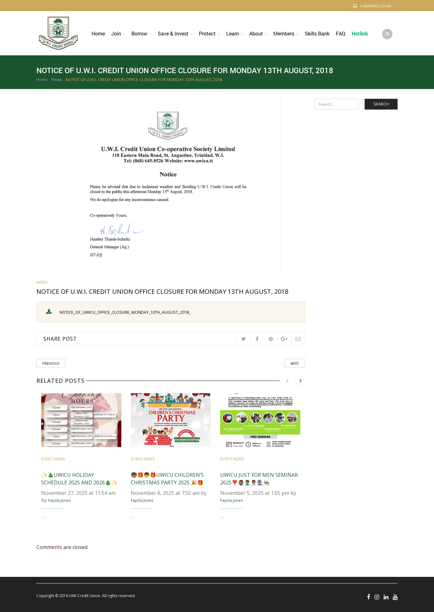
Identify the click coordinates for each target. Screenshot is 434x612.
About (256, 33)
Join (116, 33)
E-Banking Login (376, 5)
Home (98, 33)
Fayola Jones (59, 500)
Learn (232, 33)
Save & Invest (173, 33)
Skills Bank (317, 33)
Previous (50, 363)
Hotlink (360, 33)
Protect (207, 33)
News (56, 79)
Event (47, 458)
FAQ (340, 33)
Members (283, 33)
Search (381, 104)
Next (294, 363)
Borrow (139, 33)
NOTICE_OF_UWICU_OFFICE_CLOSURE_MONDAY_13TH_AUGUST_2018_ (125, 312)
